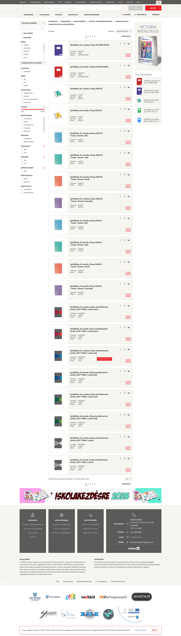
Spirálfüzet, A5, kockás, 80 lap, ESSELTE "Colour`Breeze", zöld (86, 243)
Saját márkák (33, 532)
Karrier (120, 2)
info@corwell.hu (136, 537)
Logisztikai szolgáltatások (61, 524)
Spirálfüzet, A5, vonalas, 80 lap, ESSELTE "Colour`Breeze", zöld (86, 156)
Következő (126, 36)
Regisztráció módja (90, 528)
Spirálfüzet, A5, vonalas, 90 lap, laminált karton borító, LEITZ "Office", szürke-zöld (89, 395)
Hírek (59, 2)
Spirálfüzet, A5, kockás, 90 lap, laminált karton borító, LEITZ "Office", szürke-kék (89, 373)
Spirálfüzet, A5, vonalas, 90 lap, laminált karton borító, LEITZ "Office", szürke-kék (89, 351)
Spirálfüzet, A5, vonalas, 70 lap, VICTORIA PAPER (89, 45)
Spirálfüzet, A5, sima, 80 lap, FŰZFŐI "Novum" (151, 111)
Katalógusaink (110, 2)
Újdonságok (141, 15)
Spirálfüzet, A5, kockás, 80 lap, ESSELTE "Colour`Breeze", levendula (86, 287)
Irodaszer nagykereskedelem (32, 524)
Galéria (32, 537)
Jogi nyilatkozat (68, 581)
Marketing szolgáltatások (62, 532)
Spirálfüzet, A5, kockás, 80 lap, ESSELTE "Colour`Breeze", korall (86, 265)
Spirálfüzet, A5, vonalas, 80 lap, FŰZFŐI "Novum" (151, 120)
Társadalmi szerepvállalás (32, 528)
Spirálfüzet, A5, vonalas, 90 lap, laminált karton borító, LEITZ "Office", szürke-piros (89, 308)
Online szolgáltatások (61, 528)
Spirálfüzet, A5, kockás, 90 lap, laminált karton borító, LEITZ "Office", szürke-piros (89, 330)
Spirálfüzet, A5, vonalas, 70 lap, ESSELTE (86, 88)
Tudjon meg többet (140, 630)
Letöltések (68, 2)
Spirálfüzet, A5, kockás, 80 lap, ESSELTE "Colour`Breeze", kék (86, 221)
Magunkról (23, 2)
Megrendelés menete (90, 532)
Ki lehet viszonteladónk (90, 524)
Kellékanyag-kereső (96, 2)
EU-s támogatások (101, 581)
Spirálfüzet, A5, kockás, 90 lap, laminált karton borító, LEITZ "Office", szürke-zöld (89, 417)
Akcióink (127, 15)
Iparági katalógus (80, 2)
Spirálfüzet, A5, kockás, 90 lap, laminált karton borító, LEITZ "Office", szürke (89, 461)
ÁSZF (57, 581)
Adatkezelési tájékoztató (84, 581)
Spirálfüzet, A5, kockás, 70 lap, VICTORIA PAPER (89, 67)
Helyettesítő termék (104, 359)
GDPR (138, 2)
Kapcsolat (129, 2)
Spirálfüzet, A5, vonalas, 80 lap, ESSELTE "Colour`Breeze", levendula (86, 200)
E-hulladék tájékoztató (118, 581)
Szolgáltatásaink (35, 2)
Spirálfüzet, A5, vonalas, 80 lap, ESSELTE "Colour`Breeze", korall (86, 178)
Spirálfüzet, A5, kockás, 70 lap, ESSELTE (86, 110)
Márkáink (156, 15)
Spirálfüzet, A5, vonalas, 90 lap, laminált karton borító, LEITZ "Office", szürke (89, 439)
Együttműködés (49, 2)
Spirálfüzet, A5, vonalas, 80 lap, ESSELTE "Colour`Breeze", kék (86, 134)
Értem (154, 630)
